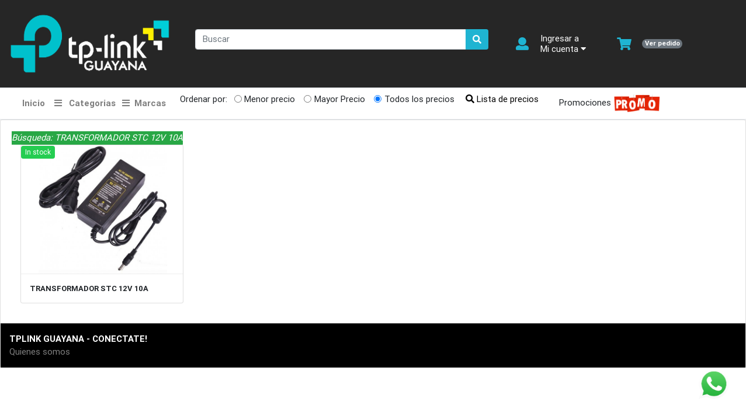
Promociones (606, 103)
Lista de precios (502, 98)
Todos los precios (419, 98)
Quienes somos (39, 351)
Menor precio (269, 98)
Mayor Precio (339, 98)
